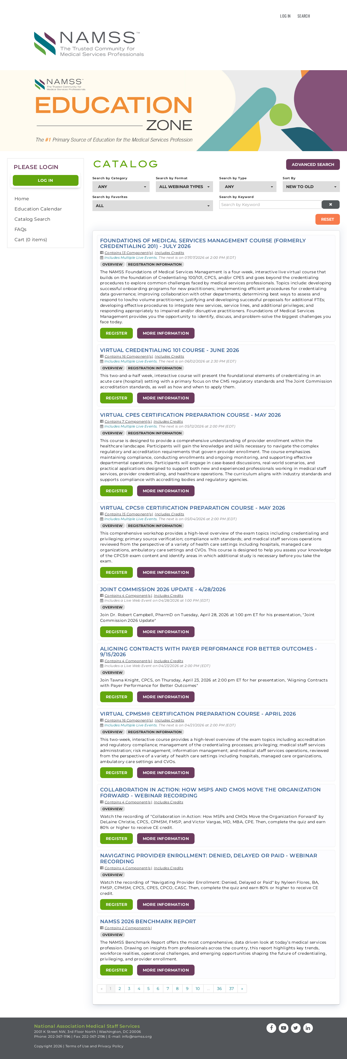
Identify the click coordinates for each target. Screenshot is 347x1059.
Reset (327, 219)
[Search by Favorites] (152, 205)
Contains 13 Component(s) (129, 253)
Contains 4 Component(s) (128, 595)
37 (231, 988)
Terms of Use (77, 1046)
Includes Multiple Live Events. (131, 257)
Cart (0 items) (31, 239)
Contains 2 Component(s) (128, 928)
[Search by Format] (184, 186)
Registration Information (155, 264)
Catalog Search (33, 219)
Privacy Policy (111, 1046)
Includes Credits (169, 253)
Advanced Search (313, 164)
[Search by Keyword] (270, 204)
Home (22, 198)
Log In (285, 16)
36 (219, 988)
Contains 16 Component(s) (129, 356)
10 (198, 988)
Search (304, 16)
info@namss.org (137, 1036)
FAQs (21, 229)
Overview (112, 264)
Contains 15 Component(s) (129, 514)
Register (116, 333)
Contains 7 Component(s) (128, 421)
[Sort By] (311, 186)
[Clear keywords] (331, 204)
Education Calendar (38, 209)
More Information (166, 333)
